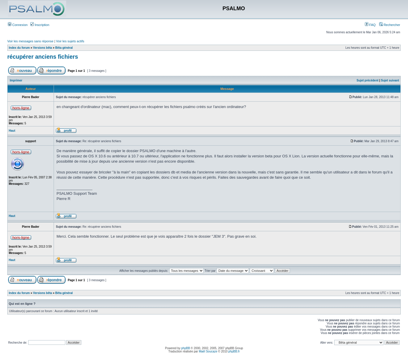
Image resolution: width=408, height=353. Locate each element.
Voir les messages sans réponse (30, 41)
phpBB (185, 348)
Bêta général (64, 47)
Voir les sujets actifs (70, 41)
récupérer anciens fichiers (42, 56)
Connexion (18, 25)
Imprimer (16, 80)
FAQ (370, 25)
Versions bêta (42, 47)
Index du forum (19, 47)
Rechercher (389, 25)
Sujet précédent (368, 80)
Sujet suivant (390, 80)
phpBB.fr (234, 351)
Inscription (39, 25)
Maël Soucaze (208, 351)
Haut (12, 130)
